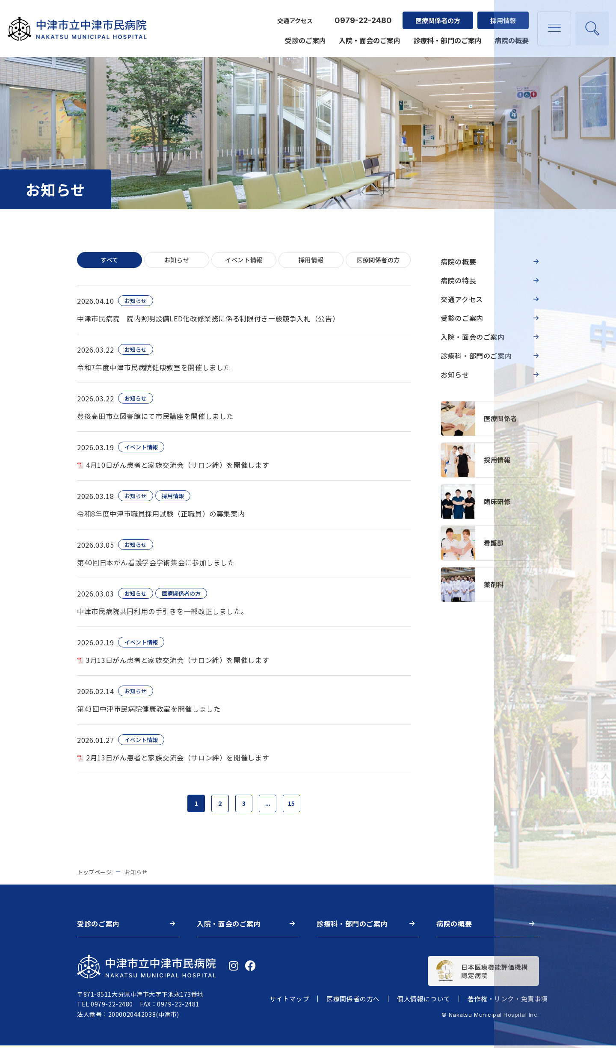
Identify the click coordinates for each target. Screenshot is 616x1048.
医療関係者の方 (436, 15)
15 (295, 805)
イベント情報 (244, 260)
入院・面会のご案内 (368, 35)
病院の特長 (458, 280)
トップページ (94, 874)
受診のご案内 (303, 35)
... (269, 805)
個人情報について (423, 1001)
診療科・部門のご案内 (446, 35)
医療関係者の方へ (353, 1001)
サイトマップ (290, 1001)
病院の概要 (510, 35)
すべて (109, 260)
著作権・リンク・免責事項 (508, 1001)
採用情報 (501, 15)
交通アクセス (293, 15)
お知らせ (176, 260)
